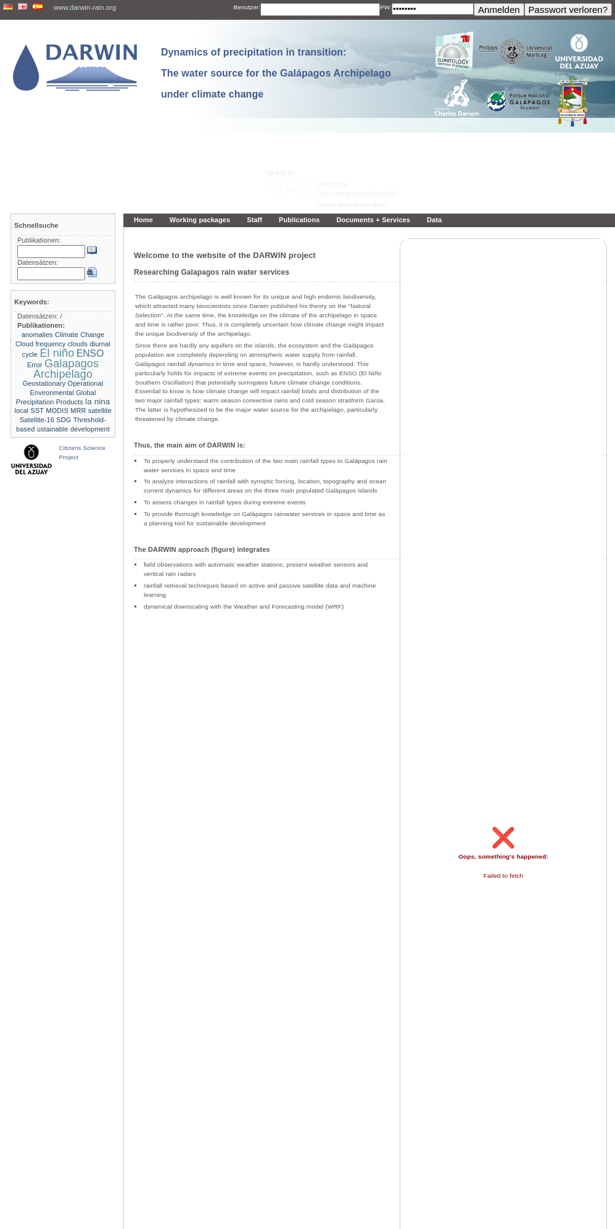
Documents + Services (373, 219)
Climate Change (79, 334)
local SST (29, 410)
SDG (63, 419)
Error (35, 365)
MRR (78, 410)
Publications (299, 219)
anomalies (37, 334)
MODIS (57, 410)
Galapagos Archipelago (66, 368)
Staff (254, 219)
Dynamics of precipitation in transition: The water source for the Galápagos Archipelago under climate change (276, 73)
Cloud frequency (40, 344)
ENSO (90, 353)
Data (434, 219)
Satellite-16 (37, 419)
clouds (78, 344)
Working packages (200, 219)
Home (143, 219)
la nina (97, 401)
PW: (386, 7)
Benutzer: (247, 7)
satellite (100, 410)
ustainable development (73, 429)
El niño (56, 353)
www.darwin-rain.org (85, 7)
